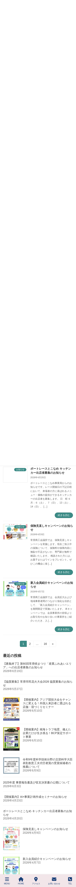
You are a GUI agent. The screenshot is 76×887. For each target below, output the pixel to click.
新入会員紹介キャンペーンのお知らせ (47, 858)
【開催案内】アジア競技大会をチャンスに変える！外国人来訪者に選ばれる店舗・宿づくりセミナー (47, 703)
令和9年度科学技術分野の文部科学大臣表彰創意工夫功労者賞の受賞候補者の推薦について (48, 763)
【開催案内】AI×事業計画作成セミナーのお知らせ (35, 796)
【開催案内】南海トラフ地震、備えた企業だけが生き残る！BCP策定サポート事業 (47, 733)
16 (45, 644)
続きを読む (64, 515)
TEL (70, 881)
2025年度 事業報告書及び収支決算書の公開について (36, 782)
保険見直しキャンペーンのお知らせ (45, 829)
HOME (21, 881)
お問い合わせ (54, 881)
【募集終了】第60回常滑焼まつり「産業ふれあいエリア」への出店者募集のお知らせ (37, 665)
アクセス (36, 881)
